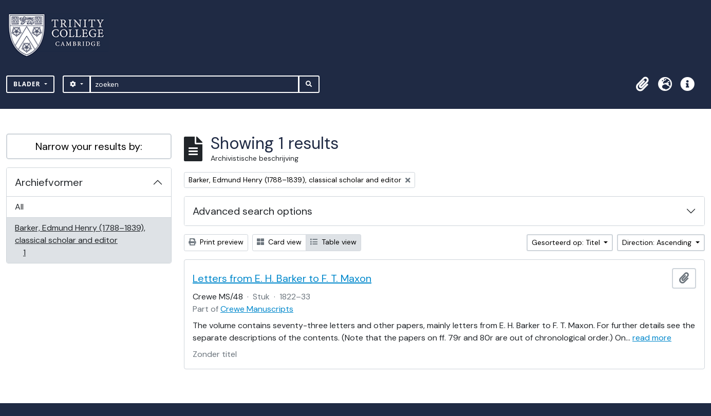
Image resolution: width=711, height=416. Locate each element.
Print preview (216, 242)
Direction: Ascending (658, 242)
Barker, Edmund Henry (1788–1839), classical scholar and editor (79, 240)
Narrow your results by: (88, 146)
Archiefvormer (49, 182)
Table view (333, 242)
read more (651, 337)
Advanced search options (252, 211)
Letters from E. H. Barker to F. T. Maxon (282, 278)
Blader (28, 84)
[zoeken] (194, 84)
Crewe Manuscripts (256, 309)
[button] (642, 84)
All (19, 206)
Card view (279, 242)
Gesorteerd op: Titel (567, 242)
